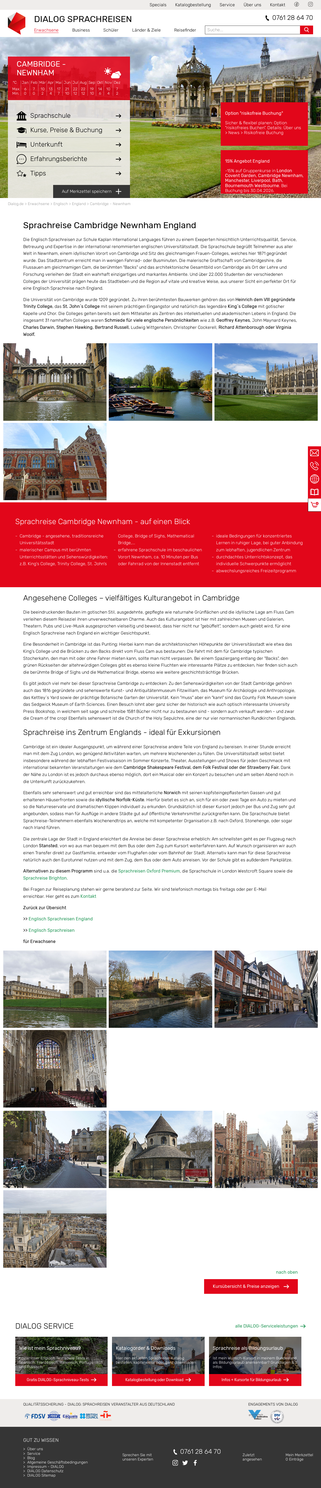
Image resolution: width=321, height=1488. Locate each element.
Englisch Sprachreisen (52, 930)
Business (81, 30)
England (79, 204)
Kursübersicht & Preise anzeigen (251, 1286)
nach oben (287, 1272)
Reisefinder (185, 30)
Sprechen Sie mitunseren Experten (137, 1457)
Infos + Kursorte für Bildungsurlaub (251, 1380)
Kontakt (277, 4)
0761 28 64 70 (292, 17)
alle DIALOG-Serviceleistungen (266, 1326)
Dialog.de (16, 204)
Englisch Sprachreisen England (61, 918)
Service (227, 4)
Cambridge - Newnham (41, 68)
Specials (158, 4)
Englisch (60, 204)
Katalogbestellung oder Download (154, 1380)
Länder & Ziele (146, 30)
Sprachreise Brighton (45, 878)
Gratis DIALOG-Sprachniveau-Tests (58, 1380)
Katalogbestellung (193, 4)
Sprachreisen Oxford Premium (149, 871)
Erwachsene (46, 30)
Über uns (252, 4)
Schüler (111, 30)
